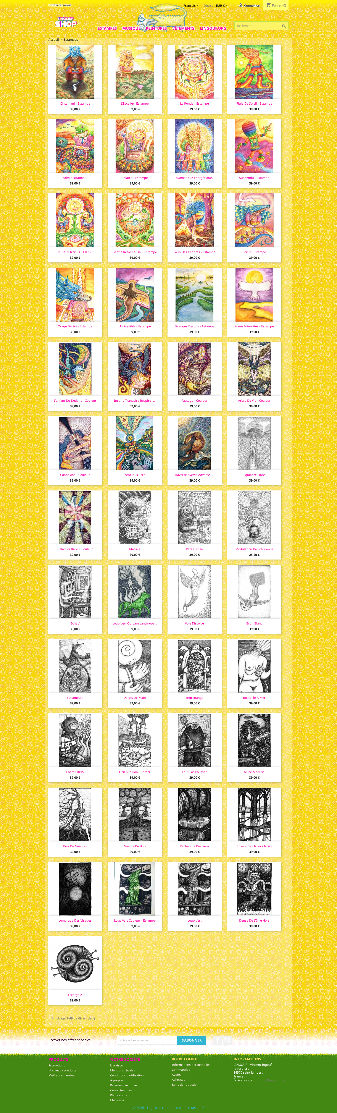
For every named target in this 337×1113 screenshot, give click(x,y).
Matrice (134, 549)
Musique (131, 28)
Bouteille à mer (254, 698)
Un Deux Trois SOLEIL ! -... (75, 252)
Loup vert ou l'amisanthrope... (135, 623)
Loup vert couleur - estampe (135, 920)
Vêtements (183, 28)
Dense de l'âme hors (254, 920)
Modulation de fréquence (254, 549)
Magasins (117, 1100)
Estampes (107, 28)
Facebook (217, 1040)
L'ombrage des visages (75, 920)
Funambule (75, 698)
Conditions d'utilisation (127, 1075)
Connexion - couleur (75, 475)
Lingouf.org (213, 28)
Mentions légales (122, 1070)
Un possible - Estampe (135, 326)
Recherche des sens (194, 846)
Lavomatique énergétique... (194, 178)
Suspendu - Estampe (254, 178)
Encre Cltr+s (75, 772)
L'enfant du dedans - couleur (75, 400)
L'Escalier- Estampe (135, 103)
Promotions (56, 1065)
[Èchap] (75, 623)
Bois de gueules (75, 846)
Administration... (75, 178)
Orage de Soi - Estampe (75, 326)
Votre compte (185, 1059)
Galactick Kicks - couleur (75, 549)
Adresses (178, 1079)
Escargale (75, 995)
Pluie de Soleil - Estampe (254, 103)
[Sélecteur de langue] (192, 5)
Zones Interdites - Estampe (254, 326)
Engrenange (194, 698)
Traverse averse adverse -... (194, 475)
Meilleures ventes (61, 1075)
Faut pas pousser (194, 772)
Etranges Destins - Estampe (194, 326)
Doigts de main (135, 698)
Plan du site (118, 1095)
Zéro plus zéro (134, 475)
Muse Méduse (254, 772)
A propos (116, 1080)
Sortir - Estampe (254, 252)
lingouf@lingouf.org (270, 1080)
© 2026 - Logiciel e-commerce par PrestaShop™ (168, 1107)
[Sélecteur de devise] (222, 5)
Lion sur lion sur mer (134, 772)
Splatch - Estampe (135, 178)
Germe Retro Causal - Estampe (135, 252)
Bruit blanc (254, 623)
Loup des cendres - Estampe (194, 252)
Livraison (116, 1065)
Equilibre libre (254, 475)
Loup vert (195, 920)
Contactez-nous (59, 5)
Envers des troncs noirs (254, 846)
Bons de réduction (185, 1084)
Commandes (181, 1070)
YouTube (227, 1040)
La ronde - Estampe (194, 103)
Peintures (156, 28)
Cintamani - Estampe (75, 103)
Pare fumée (194, 549)
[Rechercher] (261, 25)
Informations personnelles (191, 1065)
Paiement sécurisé (123, 1085)
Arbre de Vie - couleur (254, 400)
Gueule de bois (135, 846)
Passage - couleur (194, 400)
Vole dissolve (194, 623)
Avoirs (176, 1075)
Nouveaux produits (62, 1070)
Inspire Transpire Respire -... (135, 400)
